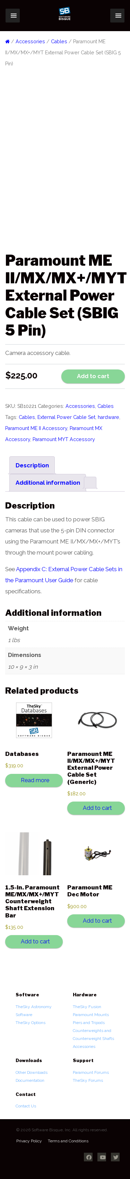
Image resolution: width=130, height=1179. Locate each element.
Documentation (30, 1080)
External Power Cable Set (66, 417)
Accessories (30, 41)
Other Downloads (31, 1072)
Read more (35, 780)
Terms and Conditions (68, 1141)
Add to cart (93, 376)
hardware (108, 417)
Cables (59, 41)
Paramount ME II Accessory (36, 428)
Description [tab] (32, 465)
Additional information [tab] (48, 482)
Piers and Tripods (89, 1022)
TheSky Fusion (87, 1006)
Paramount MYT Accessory (64, 439)
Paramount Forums (91, 1072)
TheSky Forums (88, 1080)
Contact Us (26, 1106)
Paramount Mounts (91, 1014)
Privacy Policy (29, 1141)
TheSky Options (30, 1022)
